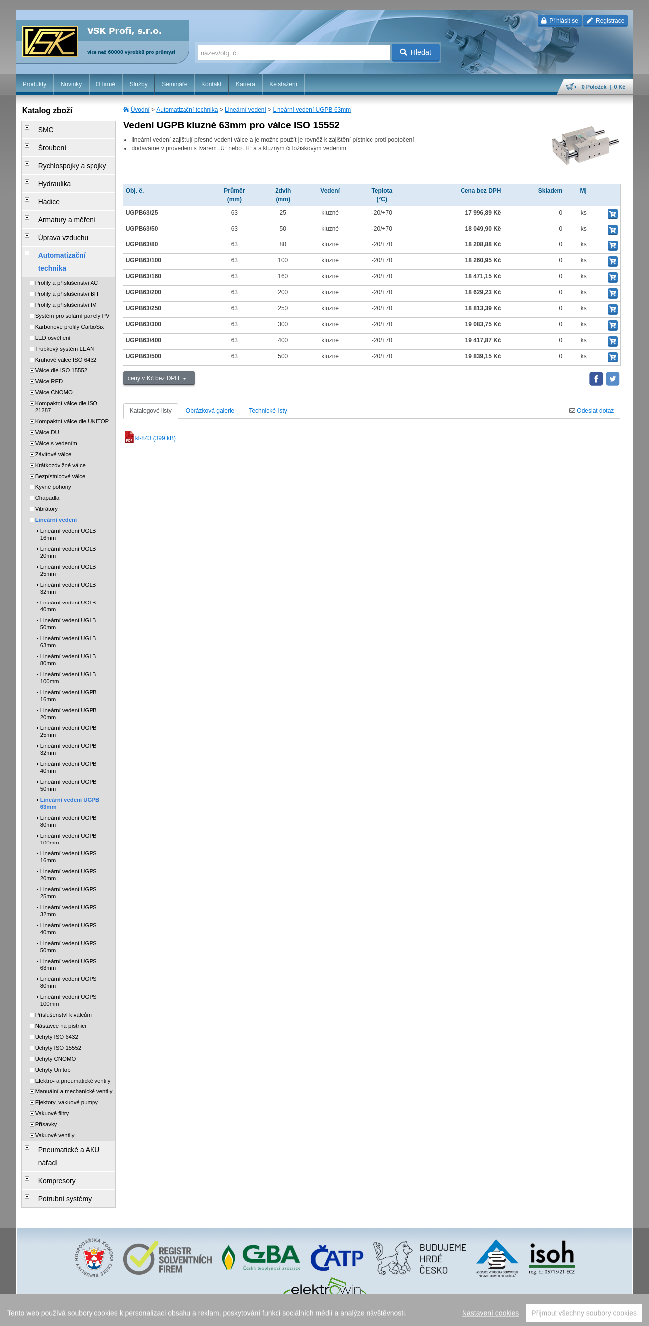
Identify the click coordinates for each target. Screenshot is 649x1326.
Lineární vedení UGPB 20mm (68, 668)
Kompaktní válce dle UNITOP (72, 376)
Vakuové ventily (55, 1090)
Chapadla (47, 453)
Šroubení (44, 141)
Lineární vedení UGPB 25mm (68, 686)
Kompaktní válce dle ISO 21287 (66, 362)
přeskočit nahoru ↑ (605, 1314)
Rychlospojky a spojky (61, 155)
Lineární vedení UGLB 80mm (68, 614)
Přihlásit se (559, 20)
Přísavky (46, 1080)
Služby (139, 84)
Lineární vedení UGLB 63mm (68, 597)
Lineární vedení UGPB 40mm (68, 722)
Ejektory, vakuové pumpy (66, 1058)
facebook (477, 1314)
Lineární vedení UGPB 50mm (68, 740)
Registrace (605, 20)
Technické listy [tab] (268, 410)
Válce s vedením (56, 398)
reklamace (407, 1314)
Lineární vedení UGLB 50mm (68, 579)
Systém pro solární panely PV (72, 271)
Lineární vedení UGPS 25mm (68, 848)
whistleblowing (443, 1314)
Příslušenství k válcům (63, 970)
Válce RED (49, 337)
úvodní (502, 1314)
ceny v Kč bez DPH (154, 378)
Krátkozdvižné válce (60, 420)
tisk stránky (563, 1314)
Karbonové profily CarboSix (69, 282)
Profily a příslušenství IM (66, 260)
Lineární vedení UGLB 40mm (68, 561)
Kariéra (245, 84)
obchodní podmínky (300, 1314)
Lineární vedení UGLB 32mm (68, 543)
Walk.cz (80, 1313)
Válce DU (47, 387)
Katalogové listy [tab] (151, 410)
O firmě (105, 84)
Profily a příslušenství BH (66, 249)
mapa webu (529, 1314)
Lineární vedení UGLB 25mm (68, 525)
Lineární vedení (245, 109)
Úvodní (140, 109)
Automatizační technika (187, 109)
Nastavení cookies (248, 1314)
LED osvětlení (53, 293)
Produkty (34, 84)
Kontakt (211, 84)
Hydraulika (46, 169)
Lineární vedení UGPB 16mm (68, 650)
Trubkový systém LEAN (64, 304)
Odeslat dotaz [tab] (591, 410)
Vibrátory (46, 464)
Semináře (174, 84)
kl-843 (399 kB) (149, 438)
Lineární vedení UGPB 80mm (68, 776)
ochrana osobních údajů (359, 1314)
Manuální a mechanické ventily (74, 1047)
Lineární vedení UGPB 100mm (68, 794)
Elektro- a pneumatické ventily (73, 1036)
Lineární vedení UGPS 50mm (68, 901)
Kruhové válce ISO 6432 (65, 315)
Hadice (41, 183)
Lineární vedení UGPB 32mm (68, 704)
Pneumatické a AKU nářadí (68, 1102)
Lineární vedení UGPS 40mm (68, 883)
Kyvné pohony (53, 442)
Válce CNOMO (54, 348)
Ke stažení (283, 84)
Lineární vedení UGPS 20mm (68, 830)
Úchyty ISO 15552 (58, 1003)
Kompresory (48, 1116)
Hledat (415, 52)
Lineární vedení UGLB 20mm (68, 507)
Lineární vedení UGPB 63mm (312, 109)
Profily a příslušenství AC (66, 238)
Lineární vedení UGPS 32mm (68, 865)
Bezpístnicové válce (60, 431)
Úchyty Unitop (53, 1025)
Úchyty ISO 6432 (56, 992)
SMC (39, 127)
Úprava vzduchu (54, 211)
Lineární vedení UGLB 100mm (68, 632)
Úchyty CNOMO (55, 1014)
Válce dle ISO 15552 (61, 326)
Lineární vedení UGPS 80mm (68, 937)
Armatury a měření (57, 197)
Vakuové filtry (52, 1069)
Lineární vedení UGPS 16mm (68, 812)
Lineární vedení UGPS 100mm (68, 955)
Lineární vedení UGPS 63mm (68, 919)
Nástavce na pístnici (60, 981)
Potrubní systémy (55, 1130)
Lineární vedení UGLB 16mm (68, 489)
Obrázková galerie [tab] (210, 410)
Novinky (71, 84)
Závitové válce (53, 409)
